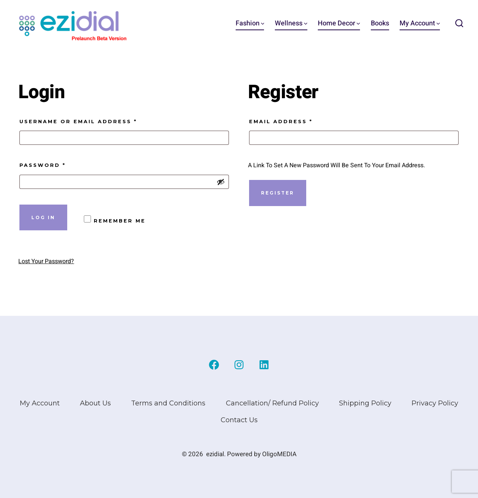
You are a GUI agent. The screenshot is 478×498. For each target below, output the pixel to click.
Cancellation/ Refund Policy (272, 403)
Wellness (291, 23)
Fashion (250, 23)
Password (60, 164)
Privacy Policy (435, 403)
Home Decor (339, 23)
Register (277, 193)
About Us (95, 403)
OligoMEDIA (279, 454)
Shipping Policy (365, 403)
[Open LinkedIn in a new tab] (264, 365)
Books (380, 23)
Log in (43, 217)
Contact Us (239, 420)
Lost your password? (46, 261)
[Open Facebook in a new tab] (214, 365)
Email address (299, 120)
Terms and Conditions (168, 403)
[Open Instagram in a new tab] (239, 365)
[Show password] (221, 182)
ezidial (215, 454)
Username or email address (96, 120)
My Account (420, 23)
